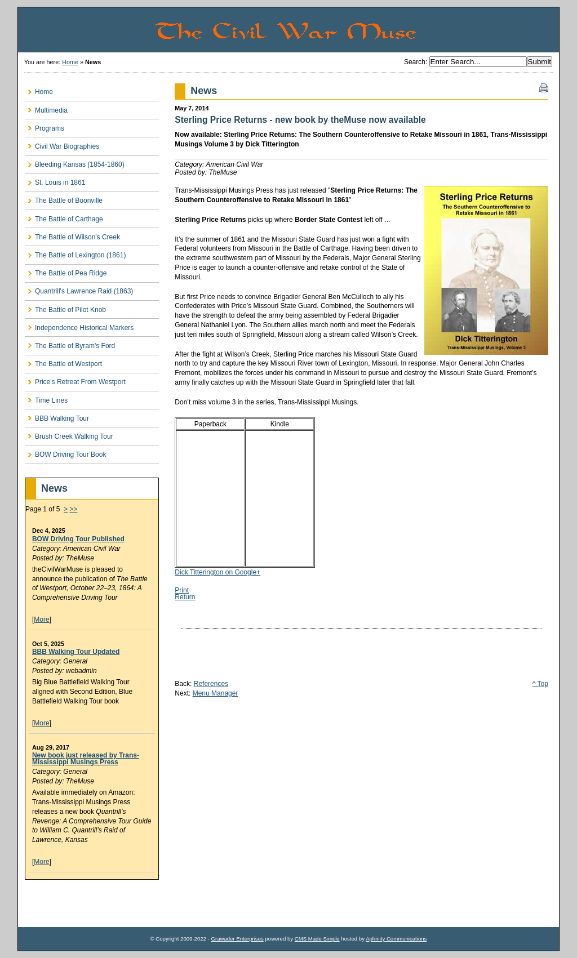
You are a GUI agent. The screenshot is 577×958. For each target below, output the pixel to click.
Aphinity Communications (396, 938)
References (211, 684)
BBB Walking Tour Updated (75, 652)
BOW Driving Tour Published (78, 539)
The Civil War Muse (356, 29)
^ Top (540, 684)
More (41, 619)
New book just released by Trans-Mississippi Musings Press (85, 758)
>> (73, 509)
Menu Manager (215, 693)
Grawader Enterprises (237, 938)
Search (414, 62)
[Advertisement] (91, 903)
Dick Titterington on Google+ (217, 572)
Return (185, 597)
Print (182, 590)
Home (70, 62)
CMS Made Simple (317, 938)
